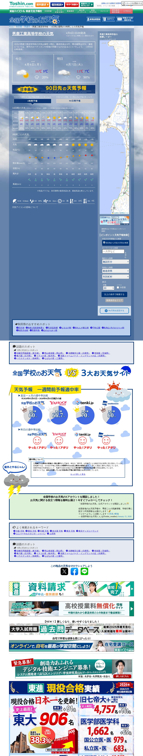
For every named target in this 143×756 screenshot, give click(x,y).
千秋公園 (95, 328)
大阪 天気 (18, 531)
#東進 (116, 514)
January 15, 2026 (125, 516)
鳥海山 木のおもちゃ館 (113, 328)
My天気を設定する (114, 310)
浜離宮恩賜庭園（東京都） (27, 353)
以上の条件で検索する (114, 294)
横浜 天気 (31, 531)
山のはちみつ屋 (49, 330)
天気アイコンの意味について (25, 207)
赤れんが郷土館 (81, 328)
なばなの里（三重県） (53, 358)
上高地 (51, 534)
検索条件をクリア (114, 300)
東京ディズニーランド (87, 531)
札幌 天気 (43, 531)
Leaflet (115, 213)
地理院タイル (124, 213)
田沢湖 (20, 328)
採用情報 (118, 3)
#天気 (110, 514)
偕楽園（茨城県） (101, 353)
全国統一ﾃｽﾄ (105, 3)
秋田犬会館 (22, 330)
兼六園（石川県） (23, 356)
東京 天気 (69, 531)
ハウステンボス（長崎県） (27, 358)
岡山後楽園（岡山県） (53, 353)
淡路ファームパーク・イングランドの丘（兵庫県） (82, 356)
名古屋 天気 (56, 531)
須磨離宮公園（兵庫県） (78, 353)
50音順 (123, 287)
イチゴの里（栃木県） (45, 356)
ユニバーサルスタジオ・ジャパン (29, 534)
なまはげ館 (65, 328)
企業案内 (112, 3)
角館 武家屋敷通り (35, 328)
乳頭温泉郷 (52, 328)
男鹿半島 (35, 330)
